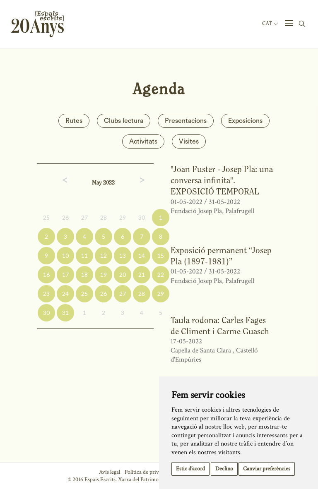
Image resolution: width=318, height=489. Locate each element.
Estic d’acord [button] (190, 468)
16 (46, 274)
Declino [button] (224, 468)
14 (141, 255)
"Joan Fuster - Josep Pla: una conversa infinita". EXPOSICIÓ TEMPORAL (222, 180)
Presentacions (186, 120)
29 (122, 217)
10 (65, 255)
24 (65, 293)
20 (122, 274)
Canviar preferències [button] (266, 468)
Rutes (73, 120)
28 (103, 217)
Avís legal (109, 472)
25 (46, 217)
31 (65, 312)
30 (141, 217)
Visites (189, 141)
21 (141, 274)
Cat (270, 23)
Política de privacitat (148, 472)
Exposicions (245, 120)
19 (103, 274)
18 (84, 274)
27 (84, 217)
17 (65, 274)
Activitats (143, 141)
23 (46, 293)
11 (84, 255)
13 (122, 255)
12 (103, 255)
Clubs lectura (123, 120)
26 (65, 217)
